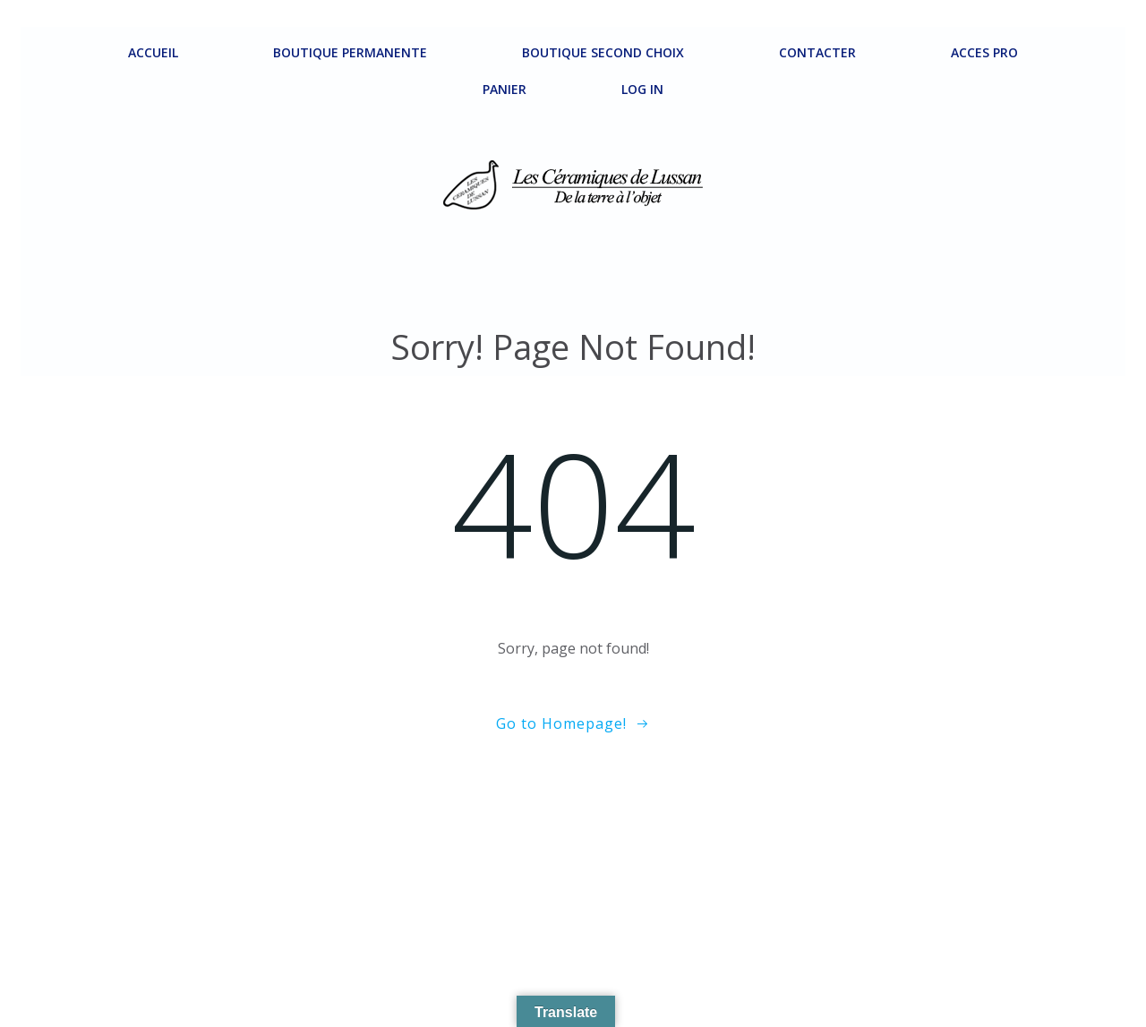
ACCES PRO (984, 52)
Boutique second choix (603, 52)
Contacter (817, 52)
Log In (642, 89)
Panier (504, 89)
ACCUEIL (153, 52)
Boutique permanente (350, 52)
